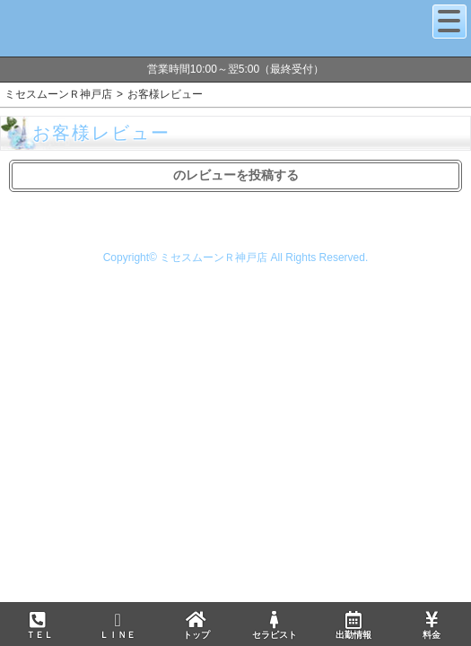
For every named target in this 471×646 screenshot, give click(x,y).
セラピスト (274, 625)
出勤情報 (353, 625)
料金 (431, 625)
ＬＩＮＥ (117, 625)
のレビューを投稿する (236, 175)
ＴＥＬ (39, 626)
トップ (196, 625)
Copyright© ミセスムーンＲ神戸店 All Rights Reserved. (236, 257)
